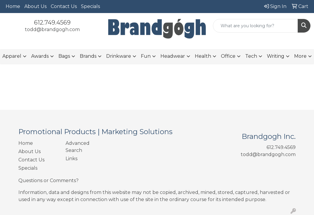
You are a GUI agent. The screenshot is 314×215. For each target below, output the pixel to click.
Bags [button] (64, 56)
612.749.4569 (52, 22)
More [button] (300, 56)
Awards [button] (40, 56)
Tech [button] (251, 56)
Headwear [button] (172, 56)
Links (71, 158)
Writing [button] (275, 56)
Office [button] (228, 56)
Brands (88, 56)
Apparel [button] (11, 56)
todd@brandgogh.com (52, 29)
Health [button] (203, 56)
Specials (90, 6)
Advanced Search (78, 146)
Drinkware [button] (118, 56)
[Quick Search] (255, 26)
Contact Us (64, 6)
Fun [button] (146, 56)
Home (13, 6)
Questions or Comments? (48, 180)
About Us (35, 6)
